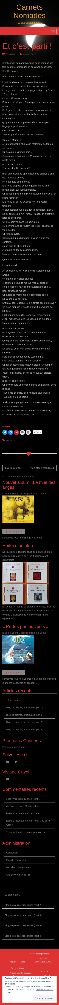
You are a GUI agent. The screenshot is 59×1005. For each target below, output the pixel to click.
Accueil (13, 962)
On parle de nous (18, 968)
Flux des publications (17, 860)
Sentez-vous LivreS (43, 962)
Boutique (44, 971)
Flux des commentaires (18, 867)
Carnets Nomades (29, 11)
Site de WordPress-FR (18, 874)
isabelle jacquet (14, 813)
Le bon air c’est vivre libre (34, 832)
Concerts (43, 959)
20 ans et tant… (14, 700)
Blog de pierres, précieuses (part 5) (24, 722)
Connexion (12, 852)
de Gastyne (12, 806)
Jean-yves (11, 798)
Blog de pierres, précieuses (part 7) (24, 707)
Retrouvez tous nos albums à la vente (22, 537)
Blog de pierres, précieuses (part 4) (24, 729)
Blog (23, 962)
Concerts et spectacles (39, 954)
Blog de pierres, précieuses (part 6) (24, 714)
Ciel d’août (34, 813)
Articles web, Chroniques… (21, 973)
